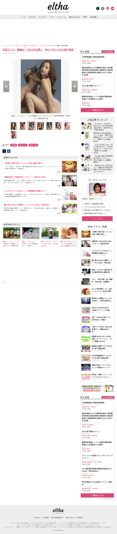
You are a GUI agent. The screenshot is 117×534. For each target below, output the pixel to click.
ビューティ (43, 17)
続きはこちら (98, 110)
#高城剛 (13, 145)
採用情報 (80, 517)
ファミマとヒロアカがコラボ (94, 207)
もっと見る (98, 218)
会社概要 (46, 517)
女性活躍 (93, 17)
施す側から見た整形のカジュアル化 (97, 210)
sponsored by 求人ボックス (107, 113)
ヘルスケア (32, 17)
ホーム (5, 45)
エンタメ (11, 45)
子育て (85, 17)
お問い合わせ (69, 517)
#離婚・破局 (33, 145)
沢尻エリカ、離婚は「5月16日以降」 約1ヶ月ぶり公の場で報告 (35, 45)
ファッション (61, 17)
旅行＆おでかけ (74, 17)
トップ (23, 17)
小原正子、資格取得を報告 (93, 204)
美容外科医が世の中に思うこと (95, 213)
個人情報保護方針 (57, 517)
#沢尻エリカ (23, 145)
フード (52, 17)
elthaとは (37, 517)
